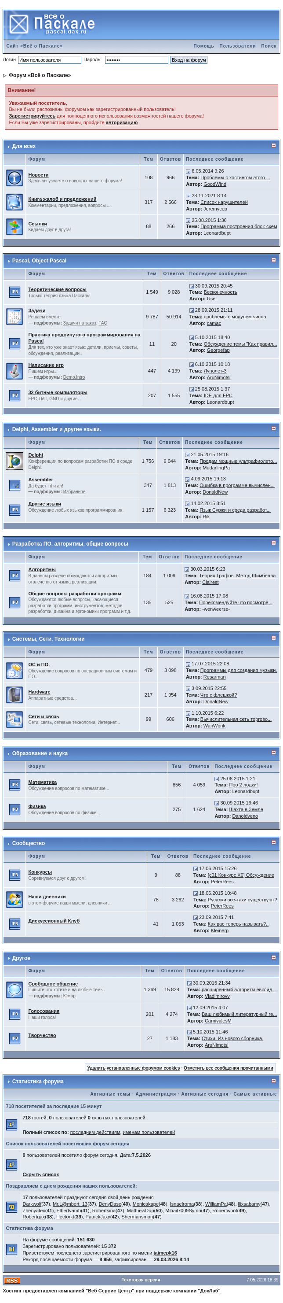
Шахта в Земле (246, 809)
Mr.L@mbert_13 (70, 1204)
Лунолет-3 (215, 370)
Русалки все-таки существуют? (242, 899)
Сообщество (28, 843)
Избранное (74, 491)
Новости (38, 174)
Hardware (39, 691)
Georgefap (218, 350)
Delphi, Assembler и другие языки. (56, 429)
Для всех (24, 146)
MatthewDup (140, 1210)
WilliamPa (216, 1204)
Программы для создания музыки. (238, 670)
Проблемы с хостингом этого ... (235, 177)
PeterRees (222, 881)
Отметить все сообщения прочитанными (228, 1068)
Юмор (69, 995)
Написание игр (45, 365)
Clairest (210, 582)
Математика (42, 782)
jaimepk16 (165, 1252)
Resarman (214, 676)
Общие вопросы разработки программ (74, 593)
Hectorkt (65, 1216)
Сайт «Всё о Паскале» (34, 46)
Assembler (40, 479)
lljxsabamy (249, 1204)
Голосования (43, 1011)
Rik (206, 516)
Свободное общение (53, 983)
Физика (37, 806)
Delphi (35, 455)
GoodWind (214, 184)
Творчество (42, 1035)
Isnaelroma (182, 1204)
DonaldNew (215, 492)
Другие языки (44, 503)
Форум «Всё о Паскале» (40, 75)
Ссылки (37, 223)
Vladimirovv (217, 996)
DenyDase (110, 1204)
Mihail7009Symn (183, 1210)
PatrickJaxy (98, 1216)
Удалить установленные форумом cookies (133, 1068)
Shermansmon (137, 1216)
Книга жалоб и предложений (62, 199)
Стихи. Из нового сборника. (232, 1038)
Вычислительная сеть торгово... (236, 719)
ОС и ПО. (39, 664)
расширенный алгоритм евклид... (239, 989)
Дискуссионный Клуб (54, 920)
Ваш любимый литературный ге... (239, 1014)
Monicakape (146, 1204)
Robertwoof (224, 1210)
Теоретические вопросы (57, 289)
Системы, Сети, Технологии (48, 639)
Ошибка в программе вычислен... (237, 485)
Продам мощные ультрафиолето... (238, 461)
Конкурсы (40, 872)
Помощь (203, 46)
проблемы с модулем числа (235, 316)
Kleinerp (220, 930)
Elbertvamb (69, 1210)
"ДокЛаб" (209, 1290)
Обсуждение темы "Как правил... (240, 344)
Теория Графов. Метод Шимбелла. (238, 575)
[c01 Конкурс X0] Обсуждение (241, 875)
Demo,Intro (74, 377)
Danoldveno (245, 816)
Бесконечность (220, 292)
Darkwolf (31, 1204)
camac (214, 323)
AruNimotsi (219, 377)
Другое (21, 958)
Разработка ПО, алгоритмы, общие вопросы (70, 544)
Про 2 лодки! (243, 784)
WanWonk (214, 725)
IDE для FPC (218, 395)
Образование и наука (40, 753)
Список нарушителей (224, 202)
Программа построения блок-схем (238, 226)
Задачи (36, 310)
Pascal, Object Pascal (39, 261)
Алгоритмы (42, 569)
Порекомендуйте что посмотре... (235, 602)
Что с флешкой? (218, 695)
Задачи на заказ (79, 323)
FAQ (102, 323)
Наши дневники (46, 896)
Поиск (269, 46)
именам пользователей (149, 1132)
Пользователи (238, 46)
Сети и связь (43, 716)
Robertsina (104, 1210)
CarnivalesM (218, 1020)
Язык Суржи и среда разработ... (235, 510)
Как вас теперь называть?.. (238, 923)
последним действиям (95, 1132)
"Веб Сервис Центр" (110, 1290)
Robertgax (33, 1216)
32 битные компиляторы (57, 392)
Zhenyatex (33, 1210)
